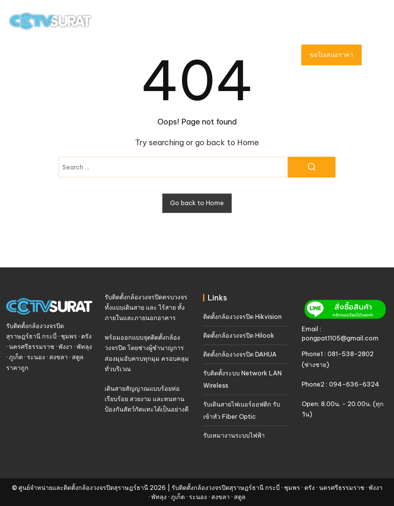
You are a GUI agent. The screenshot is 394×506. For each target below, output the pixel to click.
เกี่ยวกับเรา (217, 55)
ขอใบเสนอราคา (331, 54)
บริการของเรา (126, 55)
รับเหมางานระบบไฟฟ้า (234, 435)
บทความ (267, 55)
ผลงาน (177, 55)
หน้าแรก (72, 55)
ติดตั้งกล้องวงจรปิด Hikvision (242, 316)
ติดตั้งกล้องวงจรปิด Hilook (238, 335)
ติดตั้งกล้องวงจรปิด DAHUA (240, 354)
